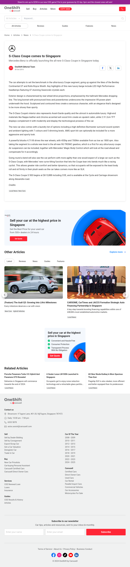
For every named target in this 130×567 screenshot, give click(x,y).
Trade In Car (9, 453)
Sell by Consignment (13, 441)
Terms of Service (45, 549)
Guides (65, 26)
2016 (67, 450)
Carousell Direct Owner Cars (16, 472)
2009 (73, 437)
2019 (73, 453)
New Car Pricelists (12, 462)
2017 (73, 450)
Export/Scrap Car (11, 444)
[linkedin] (118, 68)
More (53, 9)
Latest (9, 261)
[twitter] (110, 68)
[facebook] (102, 68)
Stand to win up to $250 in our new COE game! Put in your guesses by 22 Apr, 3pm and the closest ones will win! (65, 2)
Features (89, 26)
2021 (73, 456)
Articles (43, 9)
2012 (67, 444)
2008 (67, 437)
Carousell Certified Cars (14, 468)
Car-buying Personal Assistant (17, 465)
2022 (67, 459)
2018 (67, 453)
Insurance (8, 490)
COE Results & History (13, 500)
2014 (67, 447)
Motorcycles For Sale (74, 493)
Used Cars (69, 478)
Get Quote (18, 239)
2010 (67, 441)
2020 (67, 456)
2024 (67, 462)
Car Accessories (72, 490)
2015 (73, 447)
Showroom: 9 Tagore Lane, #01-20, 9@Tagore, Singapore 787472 (35, 414)
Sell (28, 9)
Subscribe (106, 532)
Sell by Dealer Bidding (13, 437)
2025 (73, 462)
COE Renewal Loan (12, 484)
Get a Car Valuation (12, 447)
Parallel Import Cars (73, 484)
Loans (7, 487)
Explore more (118, 252)
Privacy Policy (69, 549)
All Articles (13, 18)
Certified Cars (71, 472)
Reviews (40, 26)
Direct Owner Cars (72, 475)
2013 (73, 444)
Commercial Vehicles (74, 487)
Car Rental (69, 481)
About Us (58, 549)
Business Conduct (84, 549)
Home (7, 35)
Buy (34, 9)
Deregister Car (10, 450)
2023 (73, 459)
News (113, 26)
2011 (73, 441)
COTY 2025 (65, 9)
